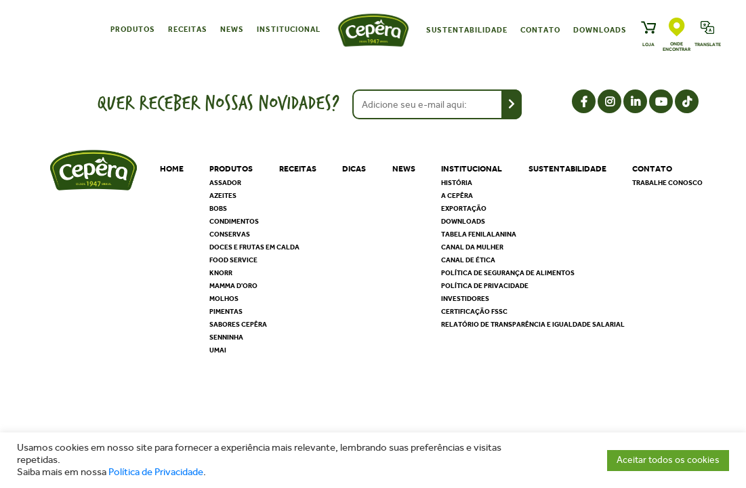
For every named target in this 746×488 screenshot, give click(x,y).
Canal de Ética (468, 260)
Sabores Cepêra (238, 325)
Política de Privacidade (155, 472)
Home (172, 169)
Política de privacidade (485, 286)
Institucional (288, 29)
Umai (217, 350)
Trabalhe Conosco (667, 183)
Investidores (465, 299)
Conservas (229, 234)
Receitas (187, 29)
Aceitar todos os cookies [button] (668, 460)
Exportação (463, 209)
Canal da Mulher (472, 247)
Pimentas (226, 312)
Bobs (218, 209)
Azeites (222, 196)
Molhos (224, 299)
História (456, 183)
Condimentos (234, 222)
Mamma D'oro (233, 286)
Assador (225, 183)
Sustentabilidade (466, 30)
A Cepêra (457, 196)
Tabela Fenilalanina (478, 234)
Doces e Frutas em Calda (254, 247)
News (232, 29)
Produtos (132, 29)
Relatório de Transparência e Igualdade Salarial (533, 325)
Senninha (226, 337)
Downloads (600, 30)
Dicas (354, 169)
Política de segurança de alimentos (508, 273)
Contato (540, 30)
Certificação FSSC (474, 312)
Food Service (233, 260)
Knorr (220, 273)
